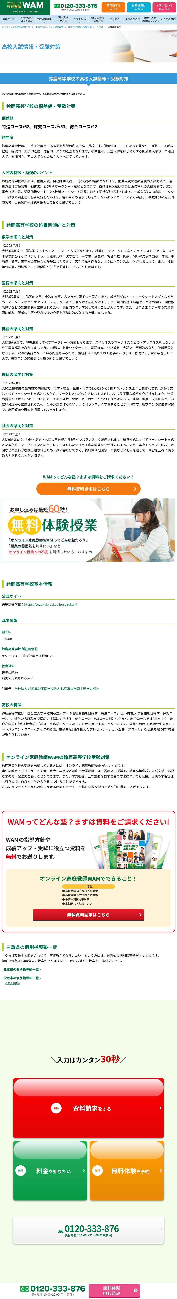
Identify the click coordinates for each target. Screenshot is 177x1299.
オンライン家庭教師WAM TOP (16, 26)
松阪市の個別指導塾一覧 (21, 981)
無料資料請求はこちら (103, 916)
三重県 (100, 26)
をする (88, 1099)
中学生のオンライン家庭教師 (49, 26)
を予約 (127, 1161)
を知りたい (50, 1161)
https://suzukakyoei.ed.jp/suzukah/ (50, 604)
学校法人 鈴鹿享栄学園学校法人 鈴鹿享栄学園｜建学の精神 (57, 688)
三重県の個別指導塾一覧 (21, 972)
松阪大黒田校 (12, 986)
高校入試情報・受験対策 (80, 26)
